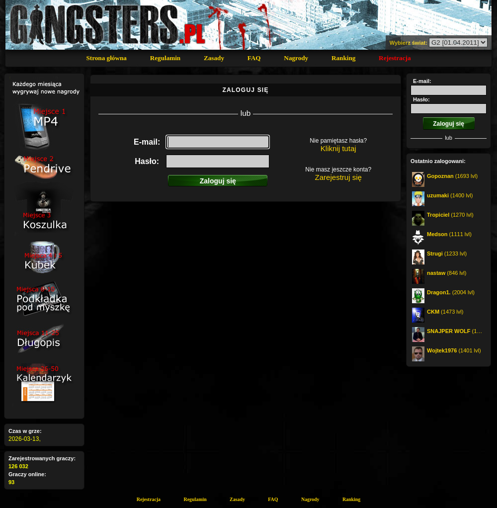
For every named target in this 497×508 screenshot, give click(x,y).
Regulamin (165, 58)
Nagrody (296, 58)
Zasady (214, 58)
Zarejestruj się (338, 177)
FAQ (254, 58)
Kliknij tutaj (338, 148)
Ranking (343, 58)
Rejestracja (395, 58)
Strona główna (106, 58)
